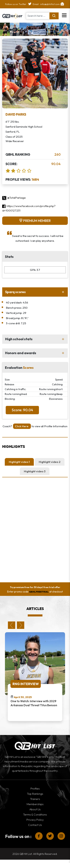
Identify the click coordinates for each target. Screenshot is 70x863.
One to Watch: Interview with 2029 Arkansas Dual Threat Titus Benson (33, 703)
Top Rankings (35, 793)
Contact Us (35, 825)
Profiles (35, 788)
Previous (11, 625)
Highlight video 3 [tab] (34, 471)
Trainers (35, 799)
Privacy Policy (35, 819)
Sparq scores (15, 292)
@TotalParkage (14, 197)
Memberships (35, 804)
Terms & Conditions (35, 814)
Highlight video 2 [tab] (49, 462)
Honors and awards (20, 353)
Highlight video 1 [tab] (19, 462)
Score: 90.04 (22, 410)
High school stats (19, 339)
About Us (35, 809)
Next (20, 625)
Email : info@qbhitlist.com (49, 4)
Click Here (22, 426)
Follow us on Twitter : (19, 4)
